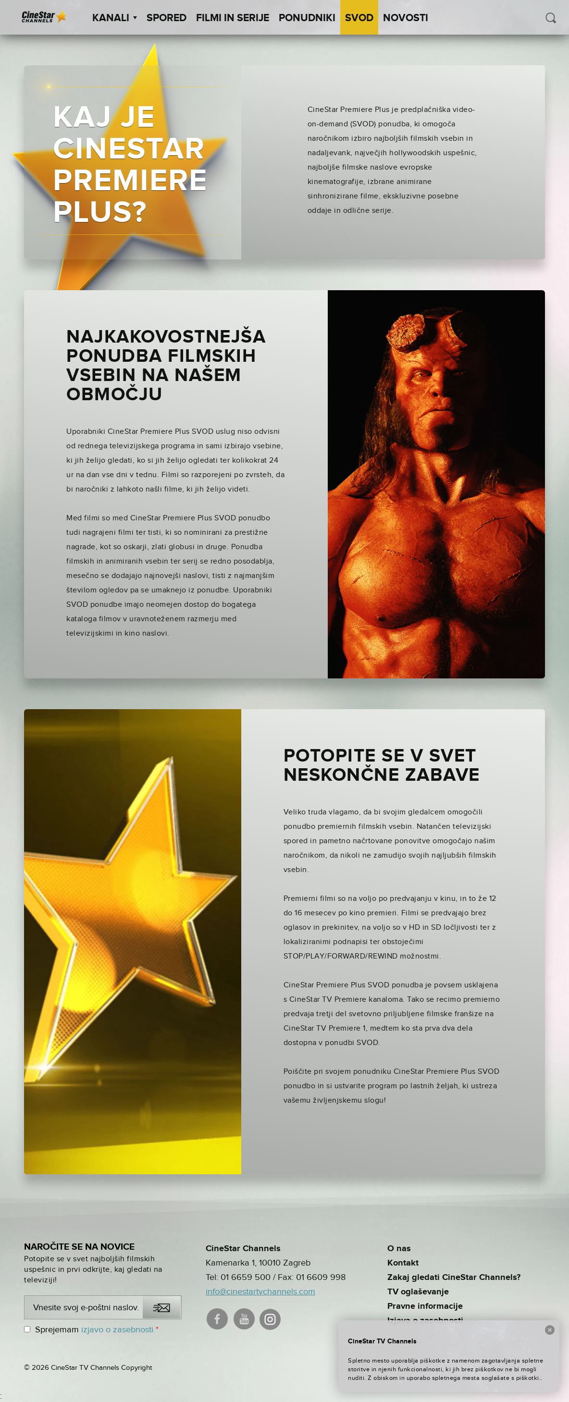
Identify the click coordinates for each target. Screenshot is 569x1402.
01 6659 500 (246, 1277)
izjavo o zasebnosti (117, 1330)
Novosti (405, 18)
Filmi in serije (232, 18)
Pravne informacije (425, 1306)
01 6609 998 (321, 1277)
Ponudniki (307, 18)
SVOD (359, 18)
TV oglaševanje (418, 1292)
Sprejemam (91, 1330)
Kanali (114, 18)
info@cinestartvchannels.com (260, 1292)
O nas (399, 1248)
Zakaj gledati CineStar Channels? (453, 1277)
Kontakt (403, 1263)
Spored (166, 18)
